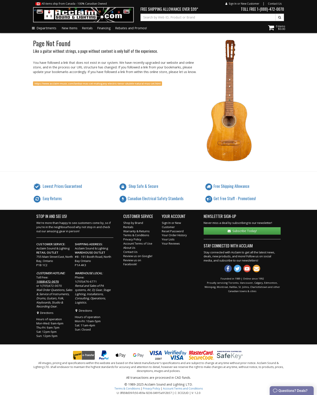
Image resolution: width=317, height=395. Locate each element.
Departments (44, 28)
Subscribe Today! (242, 231)
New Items (69, 28)
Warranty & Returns (136, 231)
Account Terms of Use (137, 243)
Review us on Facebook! (132, 262)
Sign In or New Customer (242, 3)
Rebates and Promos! (131, 28)
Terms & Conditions (136, 235)
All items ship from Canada (71, 3)
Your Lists (168, 239)
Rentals (87, 28)
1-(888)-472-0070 (270, 9)
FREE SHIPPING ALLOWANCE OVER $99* (169, 9)
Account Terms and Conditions (183, 388)
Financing (104, 28)
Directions (44, 313)
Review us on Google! (137, 256)
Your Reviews (171, 243)
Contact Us (275, 3)
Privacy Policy (132, 239)
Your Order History (174, 235)
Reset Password (173, 231)
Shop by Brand (133, 223)
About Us (129, 248)
